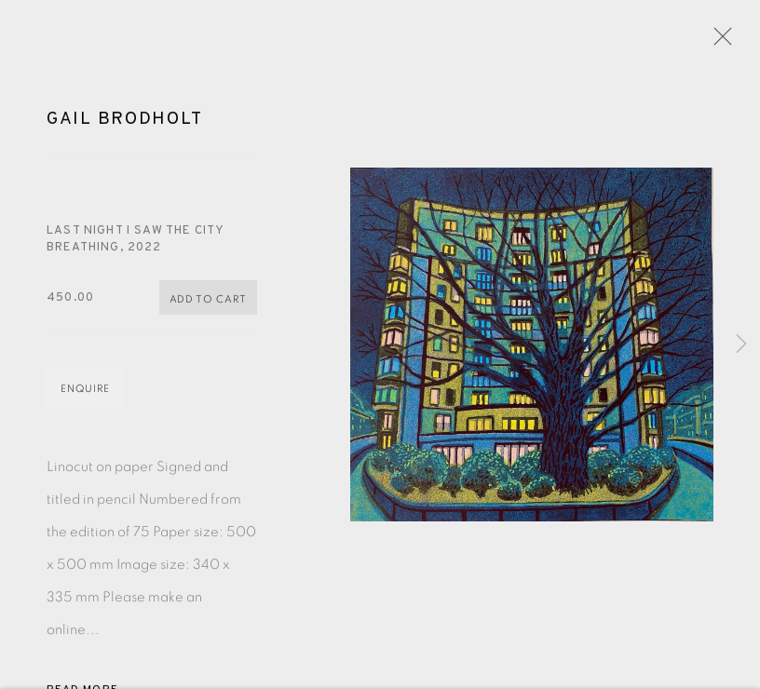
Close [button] (718, 42)
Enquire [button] (85, 390)
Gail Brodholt (124, 121)
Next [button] (741, 344)
